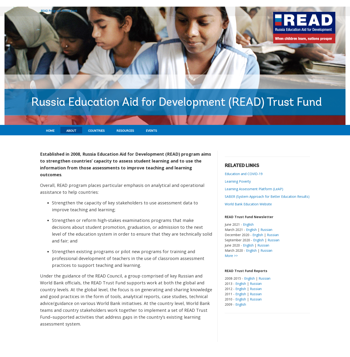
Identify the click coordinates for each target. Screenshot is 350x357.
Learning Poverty (238, 181)
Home (50, 130)
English (248, 224)
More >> (231, 255)
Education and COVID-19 (244, 174)
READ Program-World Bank (59, 11)
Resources (125, 130)
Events (151, 130)
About (71, 130)
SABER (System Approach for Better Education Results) (267, 196)
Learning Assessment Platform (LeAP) (254, 189)
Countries (96, 130)
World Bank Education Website (248, 204)
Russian (266, 229)
